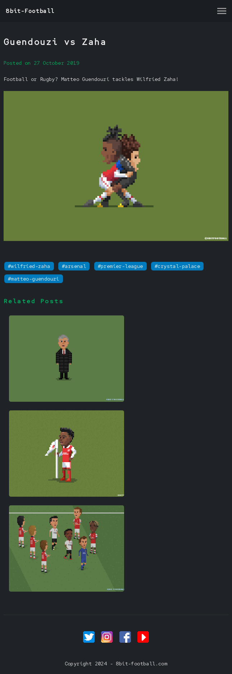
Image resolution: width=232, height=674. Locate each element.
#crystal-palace (177, 266)
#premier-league (120, 266)
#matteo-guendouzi (33, 278)
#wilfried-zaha (29, 266)
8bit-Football (30, 11)
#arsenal (74, 266)
